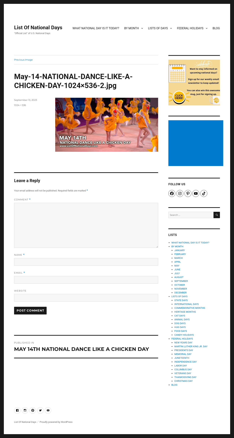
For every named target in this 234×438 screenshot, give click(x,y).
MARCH (178, 258)
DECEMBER (180, 292)
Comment (22, 199)
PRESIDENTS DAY (183, 350)
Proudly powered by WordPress (56, 422)
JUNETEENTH (181, 358)
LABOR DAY (180, 365)
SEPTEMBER (181, 281)
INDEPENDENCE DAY (185, 361)
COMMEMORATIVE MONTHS (189, 308)
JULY (177, 273)
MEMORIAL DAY (183, 354)
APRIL (177, 261)
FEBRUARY (180, 254)
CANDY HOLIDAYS (184, 334)
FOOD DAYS (180, 331)
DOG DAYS (180, 323)
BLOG (216, 28)
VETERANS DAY (182, 373)
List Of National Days (38, 28)
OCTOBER (179, 285)
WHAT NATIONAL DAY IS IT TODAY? (96, 28)
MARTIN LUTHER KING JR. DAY (190, 346)
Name (19, 254)
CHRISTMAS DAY (183, 381)
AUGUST (179, 277)
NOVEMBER (180, 288)
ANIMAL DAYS (182, 319)
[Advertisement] (196, 143)
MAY (176, 265)
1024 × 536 (20, 105)
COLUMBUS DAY (183, 369)
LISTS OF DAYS (158, 28)
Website (20, 290)
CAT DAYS (179, 315)
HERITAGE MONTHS (185, 311)
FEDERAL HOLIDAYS (190, 28)
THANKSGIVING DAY (185, 377)
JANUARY (179, 250)
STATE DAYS (181, 300)
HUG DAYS (180, 327)
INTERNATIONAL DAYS (186, 304)
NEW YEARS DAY (183, 342)
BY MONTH (131, 28)
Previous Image (23, 59)
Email (19, 272)
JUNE (177, 269)
